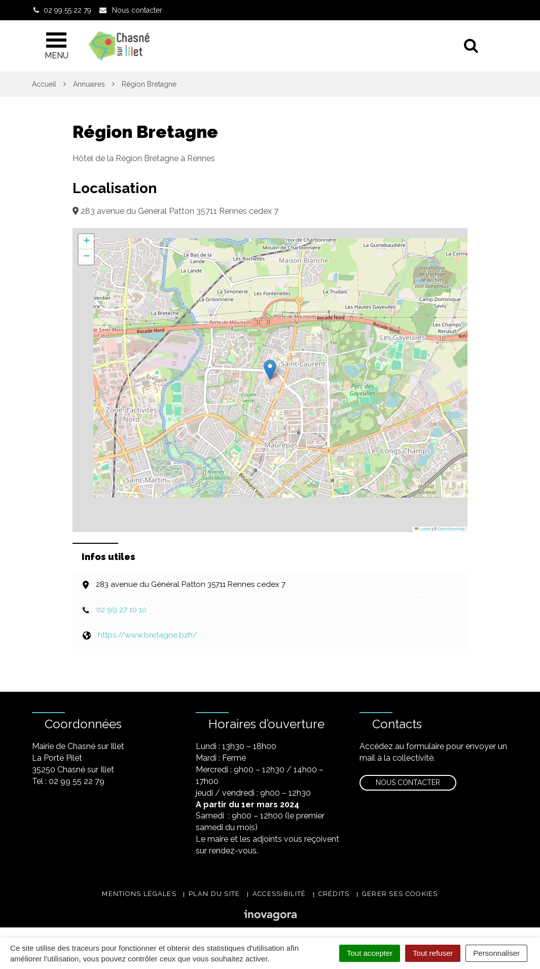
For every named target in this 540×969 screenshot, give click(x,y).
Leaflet (423, 529)
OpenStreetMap (451, 529)
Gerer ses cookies (400, 894)
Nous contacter (408, 782)
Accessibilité (279, 894)
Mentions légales (139, 894)
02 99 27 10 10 (121, 609)
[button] (270, 369)
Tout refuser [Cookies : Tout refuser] (433, 953)
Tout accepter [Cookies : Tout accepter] (369, 953)
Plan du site (214, 894)
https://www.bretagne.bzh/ (147, 635)
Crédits (334, 894)
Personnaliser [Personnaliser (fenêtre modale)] (496, 953)
